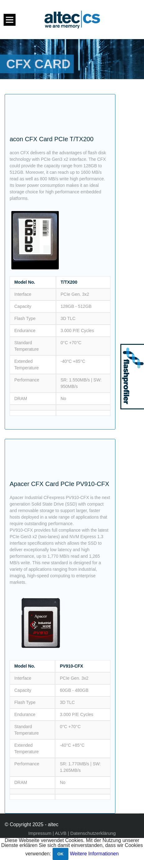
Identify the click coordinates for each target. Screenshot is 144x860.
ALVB (61, 833)
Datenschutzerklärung (93, 833)
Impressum (39, 833)
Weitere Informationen (94, 853)
